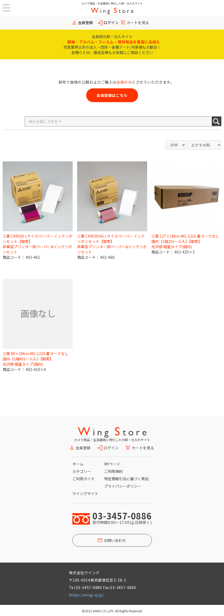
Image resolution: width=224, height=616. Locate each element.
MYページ (112, 463)
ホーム (78, 463)
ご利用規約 (113, 471)
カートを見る (138, 22)
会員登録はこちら (111, 95)
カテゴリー (81, 471)
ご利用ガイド (83, 478)
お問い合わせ (115, 540)
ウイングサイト (85, 493)
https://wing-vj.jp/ (86, 594)
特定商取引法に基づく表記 (126, 478)
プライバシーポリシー (122, 486)
